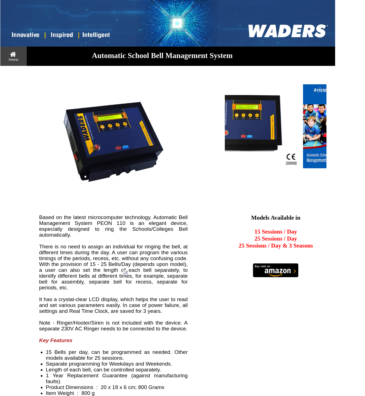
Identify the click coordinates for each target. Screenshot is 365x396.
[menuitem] (13, 56)
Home (13, 56)
